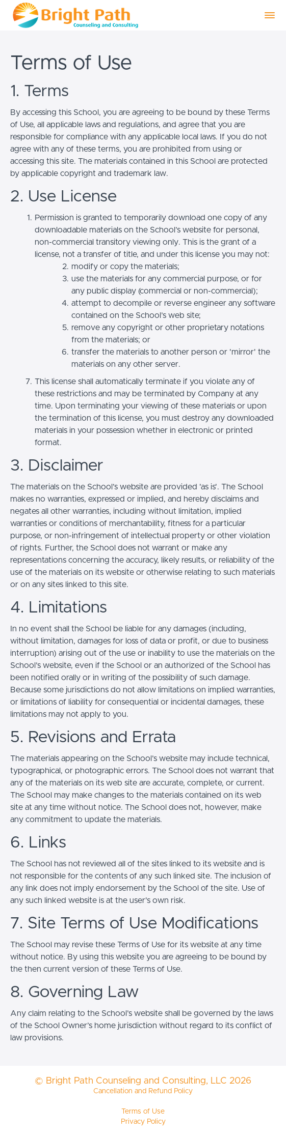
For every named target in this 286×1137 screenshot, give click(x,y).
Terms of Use (143, 1111)
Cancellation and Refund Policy (143, 1091)
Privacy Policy (143, 1121)
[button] (270, 15)
